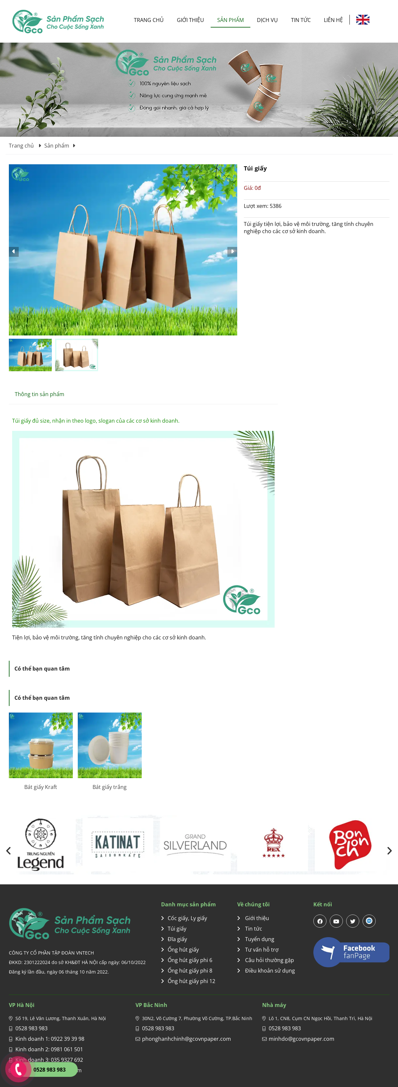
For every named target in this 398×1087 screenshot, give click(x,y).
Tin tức (301, 20)
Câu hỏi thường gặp (265, 960)
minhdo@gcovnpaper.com (301, 1038)
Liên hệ (333, 20)
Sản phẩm (230, 20)
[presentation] (9, 851)
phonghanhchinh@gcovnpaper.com (186, 1038)
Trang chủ (149, 20)
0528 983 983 (31, 1028)
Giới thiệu (190, 20)
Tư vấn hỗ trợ (258, 949)
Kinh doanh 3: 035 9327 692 (49, 1059)
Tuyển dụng (255, 939)
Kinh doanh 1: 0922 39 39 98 (49, 1038)
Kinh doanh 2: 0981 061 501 (49, 1049)
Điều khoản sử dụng (266, 970)
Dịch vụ (267, 20)
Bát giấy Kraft (40, 787)
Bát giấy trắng (110, 787)
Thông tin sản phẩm (39, 394)
